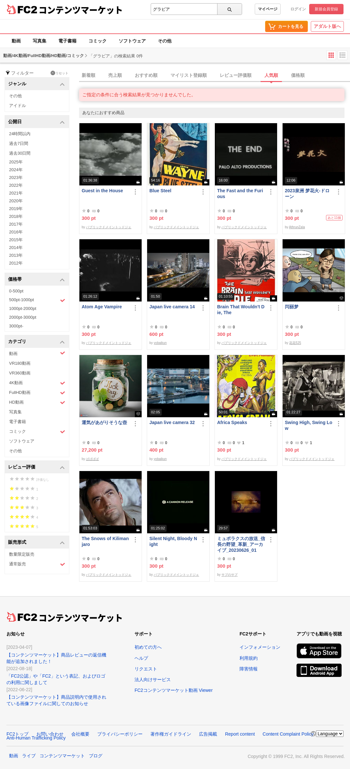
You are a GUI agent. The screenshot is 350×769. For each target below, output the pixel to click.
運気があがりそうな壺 (104, 422)
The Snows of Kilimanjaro (105, 541)
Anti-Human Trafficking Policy (36, 737)
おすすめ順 (146, 75)
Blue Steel (160, 190)
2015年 (16, 239)
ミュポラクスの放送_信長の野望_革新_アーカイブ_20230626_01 (241, 544)
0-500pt (16, 291)
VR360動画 (19, 373)
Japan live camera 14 (172, 306)
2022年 (16, 185)
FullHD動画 (37, 393)
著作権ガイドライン (170, 734)
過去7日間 (18, 143)
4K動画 (37, 383)
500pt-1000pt (37, 300)
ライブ (29, 755)
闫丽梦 (291, 306)
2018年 (16, 216)
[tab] (214, 75)
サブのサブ (229, 574)
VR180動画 (19, 363)
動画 (16, 40)
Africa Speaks (232, 422)
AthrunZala (297, 227)
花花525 (295, 343)
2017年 (16, 224)
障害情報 (248, 668)
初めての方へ (148, 647)
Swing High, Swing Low (308, 425)
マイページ (267, 9)
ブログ (95, 755)
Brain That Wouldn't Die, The (240, 309)
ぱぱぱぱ (92, 459)
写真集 (39, 40)
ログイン (298, 9)
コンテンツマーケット (81, 10)
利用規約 (248, 658)
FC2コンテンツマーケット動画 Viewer (173, 690)
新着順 (88, 75)
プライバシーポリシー (120, 734)
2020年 (16, 200)
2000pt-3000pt (22, 317)
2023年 (16, 177)
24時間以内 (19, 133)
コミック (97, 40)
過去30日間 (19, 153)
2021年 (16, 193)
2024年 (16, 169)
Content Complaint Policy (287, 734)
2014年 (16, 247)
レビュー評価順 (235, 75)
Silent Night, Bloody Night (173, 541)
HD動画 (37, 402)
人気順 (271, 75)
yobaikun (160, 343)
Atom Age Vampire (102, 306)
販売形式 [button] (36, 542)
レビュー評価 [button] (36, 467)
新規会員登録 (326, 9)
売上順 (115, 75)
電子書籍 (67, 40)
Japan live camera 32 (172, 422)
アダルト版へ (327, 26)
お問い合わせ (50, 734)
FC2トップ (17, 734)
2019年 (16, 208)
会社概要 (80, 734)
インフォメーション (259, 647)
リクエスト (145, 668)
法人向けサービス (152, 679)
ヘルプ (141, 658)
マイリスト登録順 (188, 75)
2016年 (16, 232)
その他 (164, 40)
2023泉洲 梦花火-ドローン (307, 193)
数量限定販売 (21, 554)
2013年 (16, 255)
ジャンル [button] (36, 84)
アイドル (17, 105)
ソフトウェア (132, 40)
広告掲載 (208, 734)
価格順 (298, 75)
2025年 (16, 162)
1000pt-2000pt (22, 308)
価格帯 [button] (36, 280)
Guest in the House (102, 190)
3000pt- (16, 326)
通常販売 (37, 564)
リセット (59, 73)
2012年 (16, 263)
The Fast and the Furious (240, 193)
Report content (240, 734)
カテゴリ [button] (36, 342)
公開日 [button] (36, 122)
